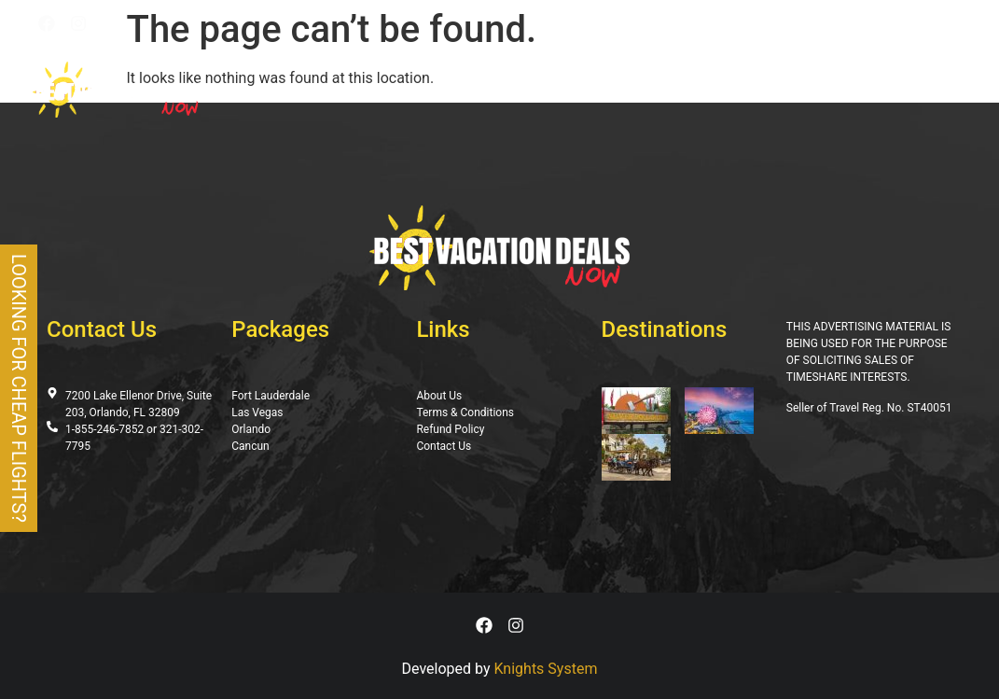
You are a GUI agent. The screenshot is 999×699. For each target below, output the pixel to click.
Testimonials (818, 89)
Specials (538, 89)
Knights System (546, 669)
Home (307, 89)
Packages (373, 89)
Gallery (656, 89)
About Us (728, 89)
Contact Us (917, 89)
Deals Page (457, 89)
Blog (598, 89)
